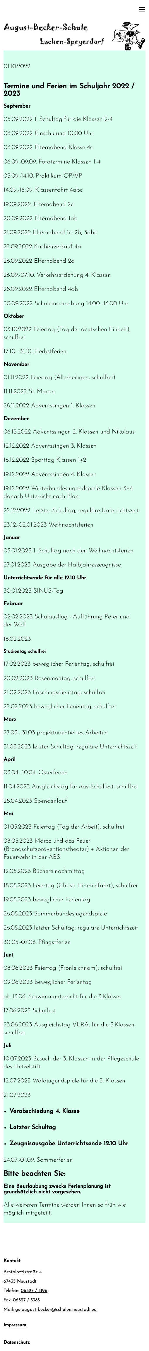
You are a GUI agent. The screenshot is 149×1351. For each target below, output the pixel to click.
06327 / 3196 (34, 1290)
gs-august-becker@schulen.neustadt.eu (56, 1309)
